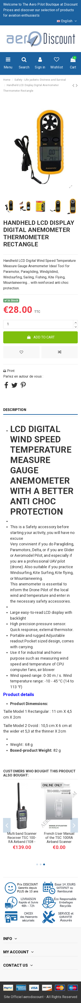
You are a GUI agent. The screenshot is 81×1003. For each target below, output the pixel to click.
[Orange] (61, 854)
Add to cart (40, 337)
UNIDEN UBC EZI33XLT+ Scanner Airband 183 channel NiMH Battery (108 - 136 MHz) (21, 842)
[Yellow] (56, 854)
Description (14, 410)
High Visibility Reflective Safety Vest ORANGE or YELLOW (59, 840)
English (67, 21)
